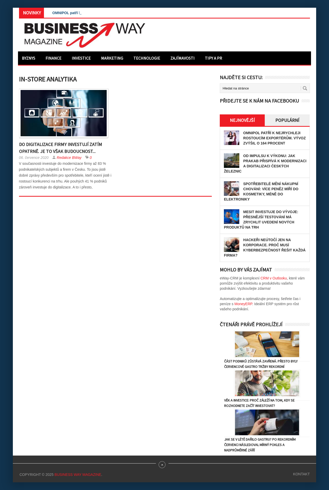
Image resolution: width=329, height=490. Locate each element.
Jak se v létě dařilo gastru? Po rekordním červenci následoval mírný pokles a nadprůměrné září (260, 444)
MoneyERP (243, 304)
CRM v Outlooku (273, 278)
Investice (81, 58)
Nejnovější (242, 120)
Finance (53, 58)
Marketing (112, 58)
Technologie (146, 58)
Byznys (28, 58)
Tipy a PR (213, 58)
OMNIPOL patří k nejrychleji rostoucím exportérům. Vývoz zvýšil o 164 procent (274, 138)
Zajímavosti (182, 58)
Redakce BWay (69, 158)
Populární (287, 120)
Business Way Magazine (77, 475)
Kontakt (301, 474)
